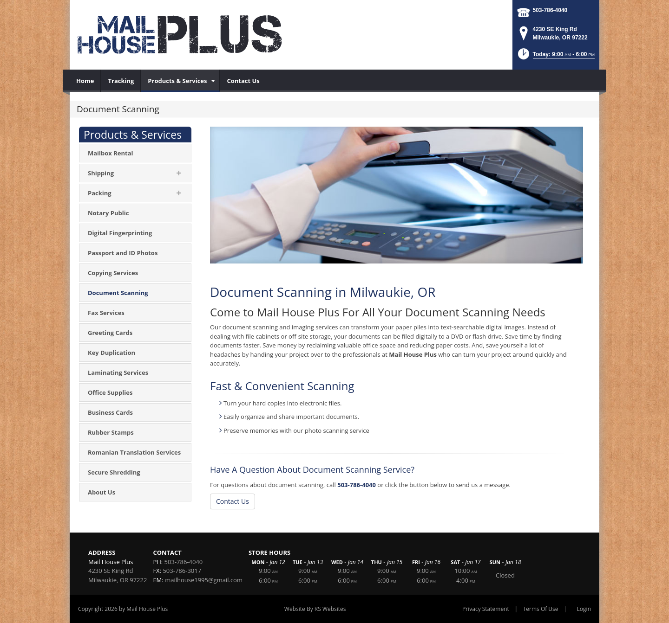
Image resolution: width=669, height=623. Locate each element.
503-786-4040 (550, 10)
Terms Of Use (540, 609)
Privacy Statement (485, 609)
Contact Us (232, 501)
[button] (555, 57)
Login (584, 609)
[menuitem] (85, 81)
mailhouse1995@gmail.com (204, 580)
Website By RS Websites (315, 609)
